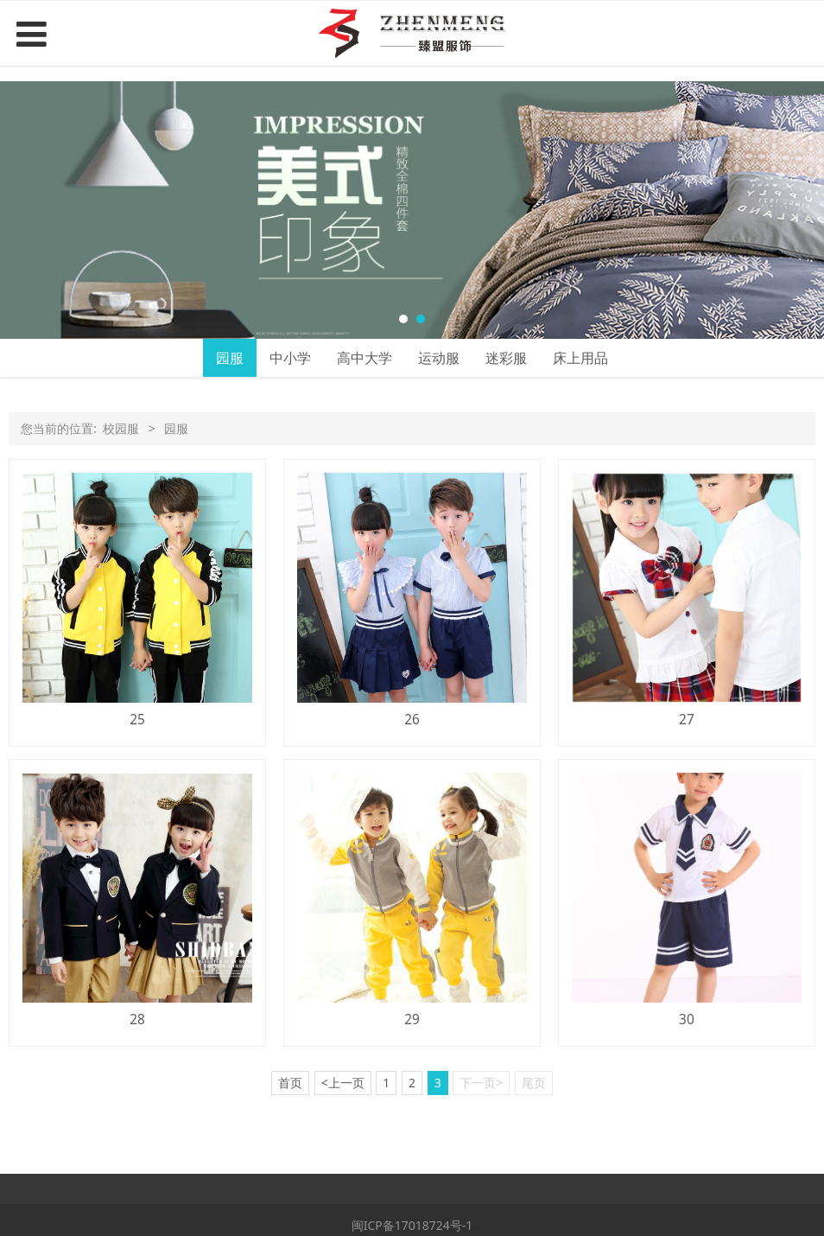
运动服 (439, 357)
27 (686, 719)
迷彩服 (506, 357)
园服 (230, 357)
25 (137, 719)
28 (137, 1019)
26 (412, 719)
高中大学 (364, 357)
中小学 (290, 357)
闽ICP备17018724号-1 (412, 1225)
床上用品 (580, 357)
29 (412, 1019)
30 (686, 1019)
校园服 (121, 428)
